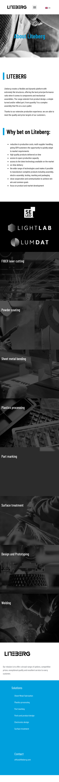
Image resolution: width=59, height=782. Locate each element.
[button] (34, 7)
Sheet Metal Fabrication (23, 695)
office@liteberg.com (22, 759)
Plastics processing (22, 702)
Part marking (19, 708)
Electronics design (21, 722)
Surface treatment (21, 728)
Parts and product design (24, 715)
